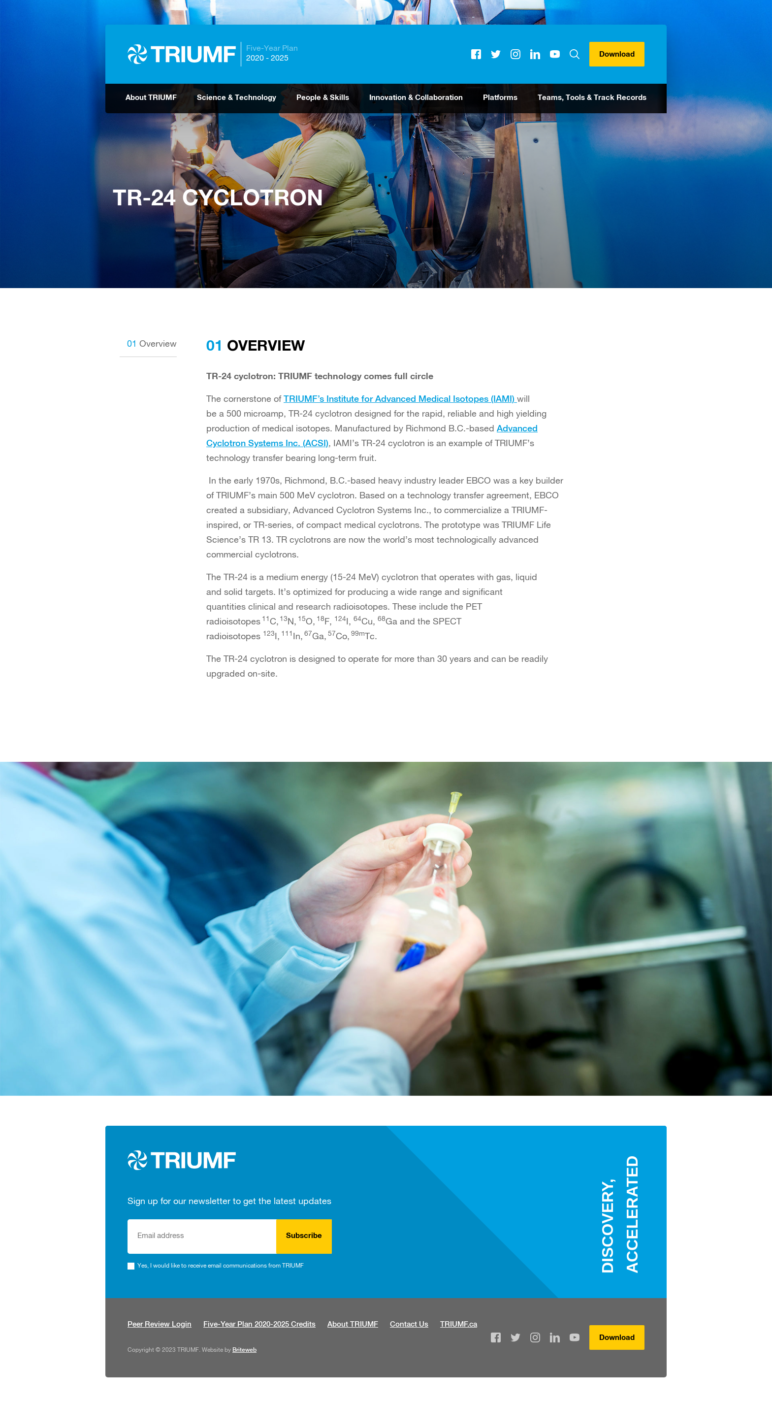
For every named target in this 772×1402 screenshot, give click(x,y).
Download (617, 55)
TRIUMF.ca (458, 1325)
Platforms (500, 98)
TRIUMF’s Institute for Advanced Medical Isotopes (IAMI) (400, 399)
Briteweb (244, 1350)
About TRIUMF (151, 98)
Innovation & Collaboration (416, 98)
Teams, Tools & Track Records (592, 98)
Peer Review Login (160, 1325)
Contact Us (409, 1325)
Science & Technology (236, 98)
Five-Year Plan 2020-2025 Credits (259, 1325)
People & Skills (322, 98)
